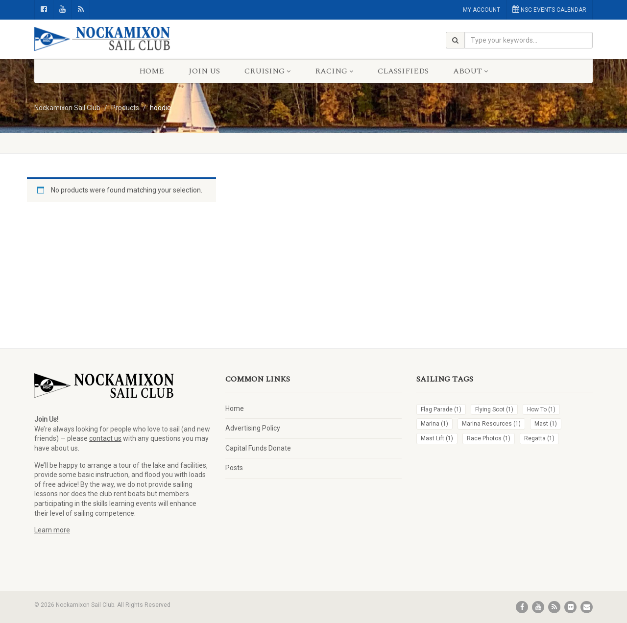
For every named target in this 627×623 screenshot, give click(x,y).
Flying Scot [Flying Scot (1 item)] (494, 409)
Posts (234, 468)
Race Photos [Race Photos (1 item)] (488, 438)
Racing (334, 71)
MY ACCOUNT (481, 9)
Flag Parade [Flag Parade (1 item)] (441, 409)
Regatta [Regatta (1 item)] (539, 438)
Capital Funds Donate (258, 448)
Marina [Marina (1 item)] (434, 423)
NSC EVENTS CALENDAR (549, 9)
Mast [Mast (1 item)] (545, 423)
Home (151, 71)
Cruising (267, 71)
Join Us (204, 71)
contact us (105, 438)
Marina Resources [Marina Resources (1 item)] (491, 423)
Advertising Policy (252, 428)
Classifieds (403, 71)
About (470, 71)
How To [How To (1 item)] (541, 409)
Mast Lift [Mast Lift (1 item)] (437, 438)
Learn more (52, 530)
